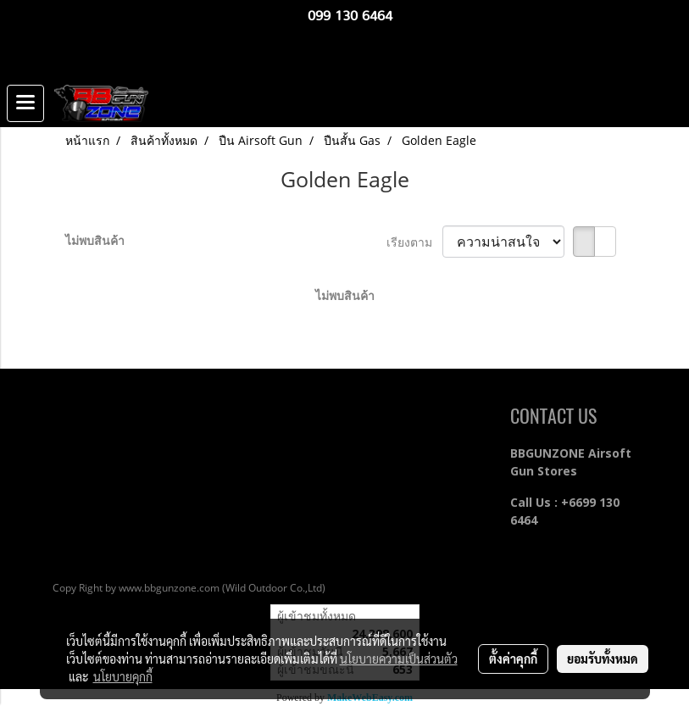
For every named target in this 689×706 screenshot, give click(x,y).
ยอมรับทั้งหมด (602, 658)
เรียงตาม (414, 242)
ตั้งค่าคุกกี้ (513, 658)
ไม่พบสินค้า (95, 240)
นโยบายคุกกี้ (123, 676)
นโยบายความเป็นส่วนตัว (399, 658)
